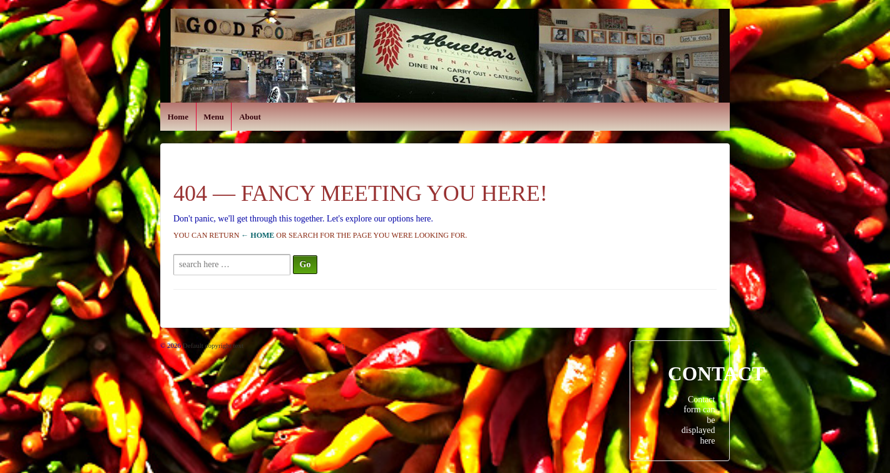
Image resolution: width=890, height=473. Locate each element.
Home (178, 116)
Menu (213, 116)
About (250, 116)
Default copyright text (212, 345)
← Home (257, 235)
